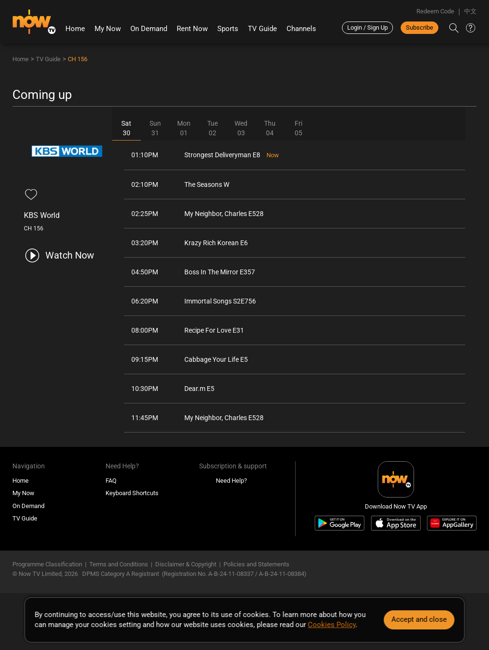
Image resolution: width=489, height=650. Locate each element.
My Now (108, 28)
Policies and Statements (256, 564)
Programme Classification (47, 564)
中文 (470, 11)
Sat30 (126, 128)
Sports (227, 28)
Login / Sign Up (367, 27)
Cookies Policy (332, 624)
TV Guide (262, 28)
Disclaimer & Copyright (185, 564)
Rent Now (192, 28)
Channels (301, 28)
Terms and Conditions (118, 564)
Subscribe (419, 27)
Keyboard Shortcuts (132, 493)
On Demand (148, 28)
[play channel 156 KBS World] (59, 255)
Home (75, 28)
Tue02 (212, 128)
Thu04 (270, 128)
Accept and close (418, 619)
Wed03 (240, 128)
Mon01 (184, 128)
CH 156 (77, 59)
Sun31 (155, 128)
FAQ (111, 480)
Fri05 (298, 128)
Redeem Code (435, 11)
